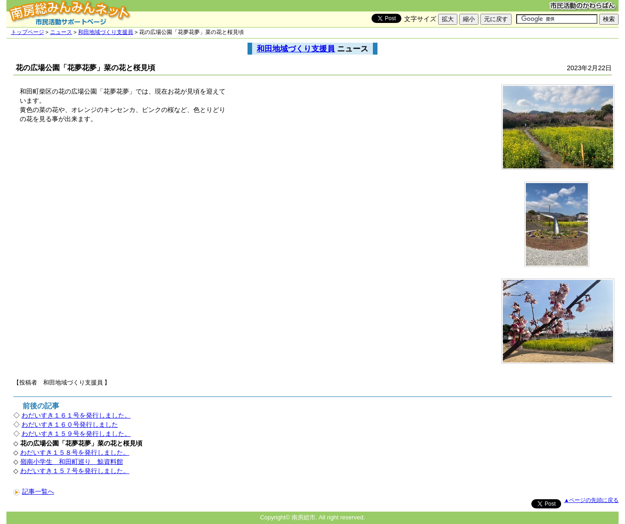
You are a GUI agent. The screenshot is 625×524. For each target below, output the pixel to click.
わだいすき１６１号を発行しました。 (76, 415)
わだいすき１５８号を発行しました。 (75, 452)
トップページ (27, 32)
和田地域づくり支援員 (105, 32)
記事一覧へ (33, 491)
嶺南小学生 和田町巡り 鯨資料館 (71, 461)
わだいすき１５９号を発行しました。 (76, 433)
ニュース (61, 32)
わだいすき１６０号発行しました (70, 424)
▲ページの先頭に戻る (591, 500)
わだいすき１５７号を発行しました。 (75, 470)
